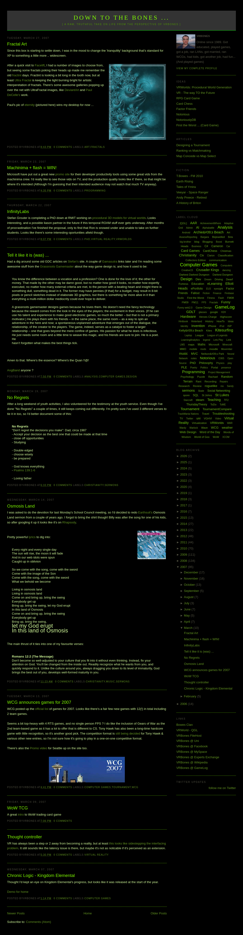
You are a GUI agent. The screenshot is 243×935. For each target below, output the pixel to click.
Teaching (214, 400)
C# (206, 246)
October (190, 584)
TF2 (226, 400)
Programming (95, 190)
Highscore (226, 316)
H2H (223, 312)
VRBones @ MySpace (191, 751)
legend (206, 340)
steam (200, 400)
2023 (184, 474)
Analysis (91, 376)
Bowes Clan (184, 724)
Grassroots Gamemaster (57, 266)
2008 (184, 561)
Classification (225, 255)
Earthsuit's (145, 512)
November (191, 578)
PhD (87, 239)
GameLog (224, 306)
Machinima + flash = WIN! (31, 167)
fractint (16, 75)
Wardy (182, 428)
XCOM (225, 437)
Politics (204, 367)
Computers (226, 265)
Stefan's (73, 261)
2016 (184, 511)
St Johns (207, 395)
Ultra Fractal (22, 80)
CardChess (210, 251)
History (209, 321)
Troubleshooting (223, 413)
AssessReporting (188, 237)
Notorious (183, 114)
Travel (205, 413)
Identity (184, 326)
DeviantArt (72, 90)
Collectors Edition (196, 260)
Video (218, 418)
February (190, 696)
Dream (207, 279)
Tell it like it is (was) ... (28, 255)
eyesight (218, 288)
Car (228, 246)
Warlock (193, 428)
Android (186, 232)
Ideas (231, 321)
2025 (184, 462)
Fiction (206, 293)
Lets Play (218, 340)
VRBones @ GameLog (192, 768)
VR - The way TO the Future (195, 93)
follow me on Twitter (222, 788)
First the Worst (195, 297)
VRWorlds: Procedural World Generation (204, 87)
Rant (198, 381)
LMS (182, 344)
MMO (183, 349)
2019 (184, 493)
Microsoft (214, 344)
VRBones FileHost (188, 735)
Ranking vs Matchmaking (193, 150)
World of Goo (202, 437)
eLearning (214, 284)
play (230, 363)
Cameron (217, 246)
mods (203, 349)
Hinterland (196, 321)
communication (218, 260)
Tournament (121, 787)
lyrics (32, 537)
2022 (184, 480)
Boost (219, 242)
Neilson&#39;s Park (212, 353)
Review (197, 386)
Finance (217, 293)
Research (184, 386)
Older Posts (159, 913)
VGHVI (208, 418)
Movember (226, 349)
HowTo (221, 321)
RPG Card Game (188, 98)
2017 (184, 505)
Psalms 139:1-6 (24, 470)
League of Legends (217, 335)
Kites (209, 330)
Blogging (207, 241)
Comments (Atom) (38, 922)
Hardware (188, 316)
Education (198, 284)
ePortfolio (197, 288)
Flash (221, 298)
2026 (184, 456)
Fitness (211, 298)
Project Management (219, 372)
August (189, 597)
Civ (202, 255)
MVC (194, 353)
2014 (184, 524)
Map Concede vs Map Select (196, 156)
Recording (210, 381)
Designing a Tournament (193, 145)
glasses (203, 312)
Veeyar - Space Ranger (192, 192)
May (187, 615)
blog (196, 241)
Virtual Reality (103, 239)
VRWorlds (124, 239)
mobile (193, 349)
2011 (184, 542)
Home (88, 913)
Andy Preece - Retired (191, 197)
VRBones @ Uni (187, 741)
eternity (29, 105)
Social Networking (218, 390)
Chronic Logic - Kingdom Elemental (41, 875)
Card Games (190, 251)
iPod (222, 326)
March (188, 628)
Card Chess (184, 103)
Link (228, 339)
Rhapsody (69, 522)
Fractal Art (17, 44)
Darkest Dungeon (223, 274)
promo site (62, 174)
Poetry (193, 367)
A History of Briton (188, 203)
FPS (204, 302)
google (214, 312)
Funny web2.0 (185, 307)
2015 (184, 517)
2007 (184, 567)
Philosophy (206, 363)
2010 (184, 548)
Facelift (40, 65)
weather (227, 427)
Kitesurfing (224, 330)
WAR (230, 423)
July (187, 603)
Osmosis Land (21, 506)
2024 (184, 468)
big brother (185, 242)
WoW (216, 437)
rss (222, 386)
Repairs (224, 381)
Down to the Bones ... (122, 17)
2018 (184, 499)
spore (186, 395)
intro (21, 814)
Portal (214, 367)
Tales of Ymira (186, 187)
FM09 (185, 302)
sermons (111, 485)
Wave (204, 427)
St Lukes (222, 395)
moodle (213, 349)
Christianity (94, 485)
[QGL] (183, 223)
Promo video (38, 748)
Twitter (189, 418)
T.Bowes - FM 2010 (189, 176)
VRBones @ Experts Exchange (197, 757)
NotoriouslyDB (186, 120)
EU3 (208, 288)
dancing (226, 270)
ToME (223, 404)
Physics (220, 363)
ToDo (213, 404)
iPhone (212, 326)
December (191, 572)
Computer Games (112, 376)
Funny (225, 302)
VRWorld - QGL (187, 730)
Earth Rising (184, 181)
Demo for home (17, 892)
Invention (198, 326)
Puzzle (201, 376)
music (110, 681)
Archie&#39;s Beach (208, 232)
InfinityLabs (18, 211)
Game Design (203, 307)
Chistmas (225, 251)
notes (193, 358)
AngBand (13, 370)
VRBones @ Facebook (192, 746)
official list (41, 709)
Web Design (188, 432)
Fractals (98, 147)
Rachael (213, 376)
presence (226, 367)
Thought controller (24, 837)
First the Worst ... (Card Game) (197, 125)
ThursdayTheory (196, 404)
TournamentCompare (217, 409)
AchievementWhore (210, 223)
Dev (198, 279)
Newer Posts (16, 913)
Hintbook (183, 321)
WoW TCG (17, 808)
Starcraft (188, 400)
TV (181, 418)
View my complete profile (196, 68)
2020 (184, 487)
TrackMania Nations (188, 414)
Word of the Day (210, 432)
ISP (229, 326)
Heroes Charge (208, 316)
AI (197, 227)
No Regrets (18, 397)
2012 (184, 536)
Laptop (188, 335)
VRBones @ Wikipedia (192, 762)
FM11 (195, 302)
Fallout (195, 293)
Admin (189, 228)
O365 (221, 358)
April (187, 621)
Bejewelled (218, 237)
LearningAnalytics (190, 340)
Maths (202, 344)
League (199, 335)
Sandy (230, 386)
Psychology (187, 376)
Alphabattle (208, 228)
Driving (219, 279)
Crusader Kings (207, 270)
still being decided (128, 733)
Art (87, 147)
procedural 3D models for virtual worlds (119, 218)
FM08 (230, 297)
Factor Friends (186, 109)
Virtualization (199, 423)
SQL (196, 395)
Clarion (211, 255)
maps (191, 344)
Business (196, 246)
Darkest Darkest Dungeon (194, 274)
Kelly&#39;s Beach (191, 330)
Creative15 (187, 270)
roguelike (211, 386)
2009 (184, 554)
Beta (230, 237)
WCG (135, 787)
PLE (184, 367)
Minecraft (227, 344)
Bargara (205, 237)
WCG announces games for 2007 (39, 702)
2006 (184, 704)
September (192, 591)
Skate (201, 391)
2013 (184, 530)
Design (131, 376)
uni (198, 418)
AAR (193, 223)
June (188, 609)
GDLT (191, 312)
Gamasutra (109, 261)
